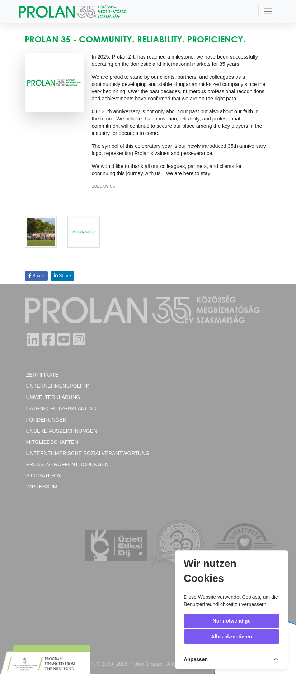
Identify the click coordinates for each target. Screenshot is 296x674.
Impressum (41, 486)
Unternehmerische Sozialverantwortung (88, 453)
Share (36, 275)
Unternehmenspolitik (58, 386)
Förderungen (46, 420)
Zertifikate (42, 375)
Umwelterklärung (53, 397)
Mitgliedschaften (52, 442)
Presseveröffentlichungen (67, 464)
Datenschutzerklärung (61, 408)
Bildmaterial (44, 475)
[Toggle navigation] (267, 11)
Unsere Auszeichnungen (61, 431)
